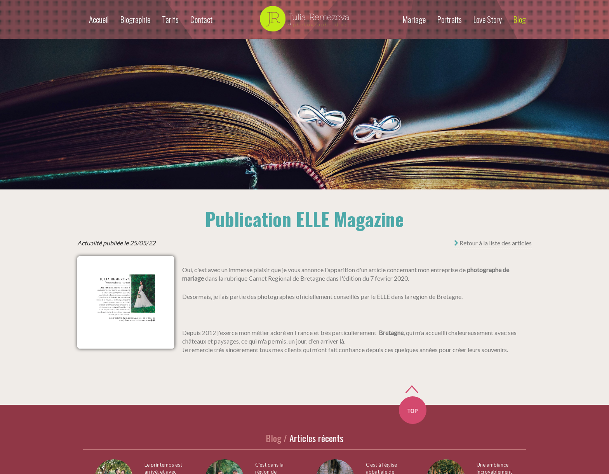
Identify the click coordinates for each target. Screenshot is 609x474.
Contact (201, 19)
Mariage (414, 19)
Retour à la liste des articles (493, 243)
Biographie (135, 19)
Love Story (487, 19)
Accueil (99, 19)
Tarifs (170, 19)
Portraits (449, 19)
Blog (519, 19)
